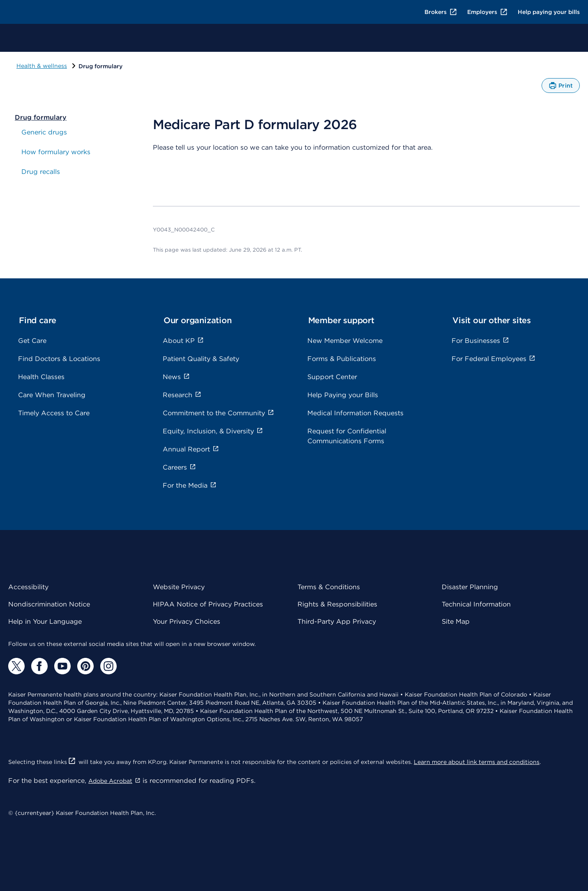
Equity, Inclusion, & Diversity (213, 431)
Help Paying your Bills (342, 395)
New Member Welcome (345, 341)
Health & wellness (41, 65)
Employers (487, 12)
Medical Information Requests (355, 413)
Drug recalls (40, 172)
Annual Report (191, 449)
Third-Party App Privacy (336, 621)
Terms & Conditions (328, 587)
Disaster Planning (470, 587)
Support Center (332, 377)
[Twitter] (16, 666)
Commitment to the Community (218, 413)
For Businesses (480, 341)
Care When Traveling (51, 395)
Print (561, 87)
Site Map (456, 621)
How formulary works (55, 152)
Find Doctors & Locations (59, 359)
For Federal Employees (493, 359)
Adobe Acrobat (114, 781)
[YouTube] (62, 666)
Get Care (32, 341)
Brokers (440, 12)
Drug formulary (41, 117)
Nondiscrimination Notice (49, 604)
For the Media (190, 485)
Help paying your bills (549, 12)
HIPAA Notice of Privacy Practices (208, 604)
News (176, 377)
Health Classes (41, 377)
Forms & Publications (341, 359)
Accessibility (28, 587)
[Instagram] (108, 666)
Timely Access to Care (54, 413)
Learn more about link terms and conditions (477, 762)
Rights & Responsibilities (337, 604)
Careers (179, 467)
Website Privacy (179, 587)
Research (182, 395)
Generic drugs (44, 132)
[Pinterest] (85, 666)
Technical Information (476, 604)
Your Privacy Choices (186, 621)
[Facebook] (39, 666)
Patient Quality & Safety (201, 359)
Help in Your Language (45, 621)
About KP (183, 341)
